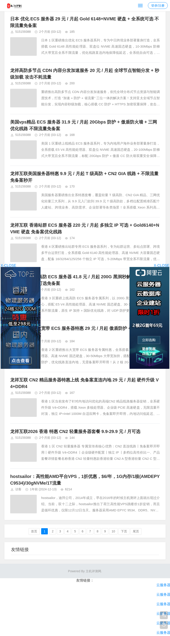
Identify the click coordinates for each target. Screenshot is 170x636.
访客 (18, 489)
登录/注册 (157, 5)
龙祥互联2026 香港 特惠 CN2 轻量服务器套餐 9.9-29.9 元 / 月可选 (75, 431)
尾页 (136, 531)
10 (113, 531)
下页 (124, 531)
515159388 (23, 31)
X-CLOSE (161, 265)
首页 (34, 531)
